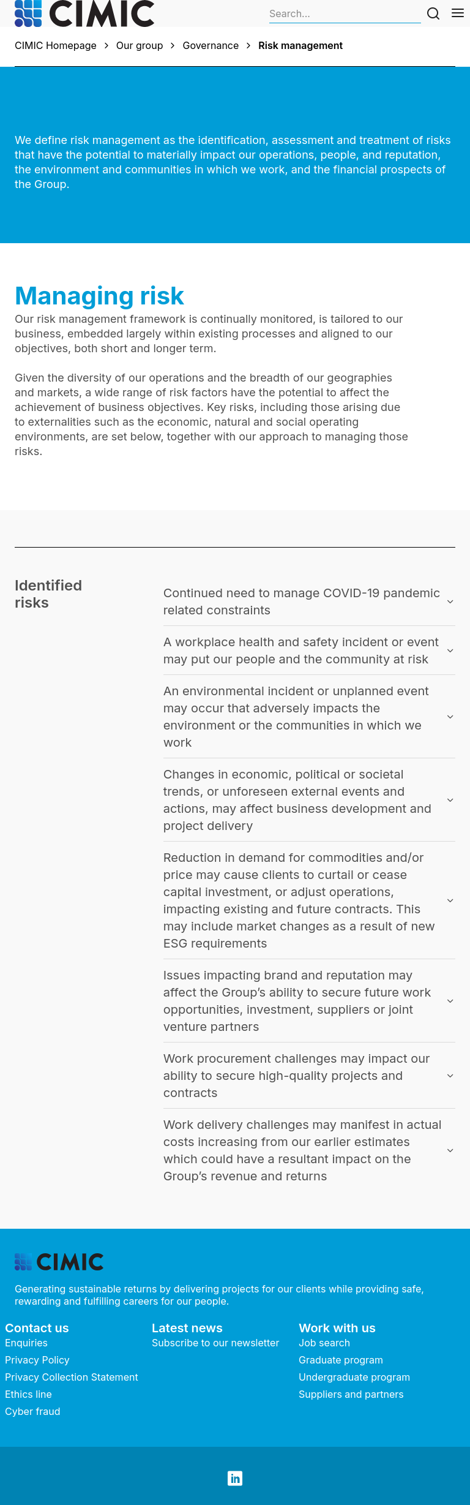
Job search (324, 1343)
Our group (139, 45)
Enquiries (26, 1343)
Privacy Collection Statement (71, 1377)
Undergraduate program (354, 1377)
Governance (210, 45)
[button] (309, 601)
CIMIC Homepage (56, 45)
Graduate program (341, 1360)
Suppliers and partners (351, 1394)
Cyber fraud (33, 1411)
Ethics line (28, 1394)
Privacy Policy (37, 1360)
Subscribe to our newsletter (215, 1343)
